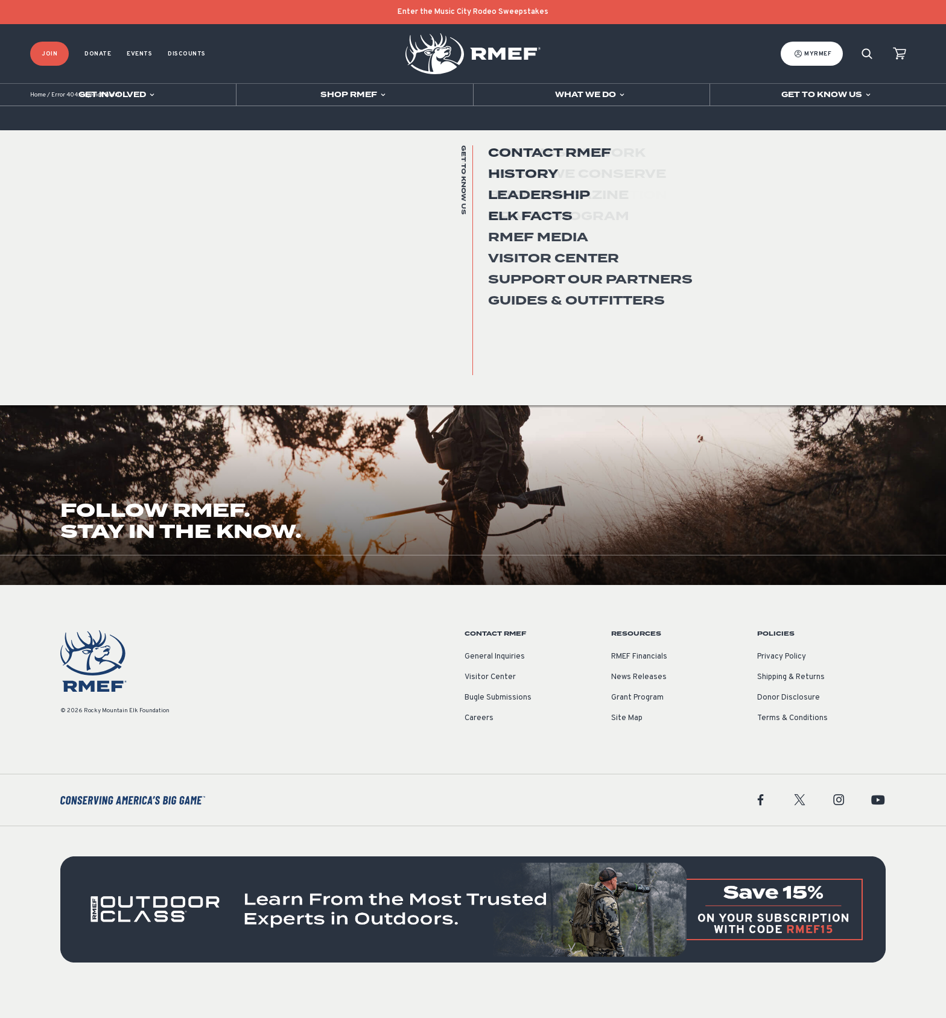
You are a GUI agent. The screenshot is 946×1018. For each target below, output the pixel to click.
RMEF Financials (639, 682)
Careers (479, 743)
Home (38, 120)
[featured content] (473, 935)
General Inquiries (495, 682)
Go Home (859, 244)
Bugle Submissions (498, 723)
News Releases (639, 702)
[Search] (867, 54)
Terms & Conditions (792, 743)
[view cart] (899, 54)
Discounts (187, 54)
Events (139, 54)
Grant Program (637, 723)
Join (49, 54)
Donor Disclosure (788, 723)
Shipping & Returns (791, 702)
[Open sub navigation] (118, 95)
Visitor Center (490, 702)
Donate (97, 54)
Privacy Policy (781, 682)
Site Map (627, 743)
